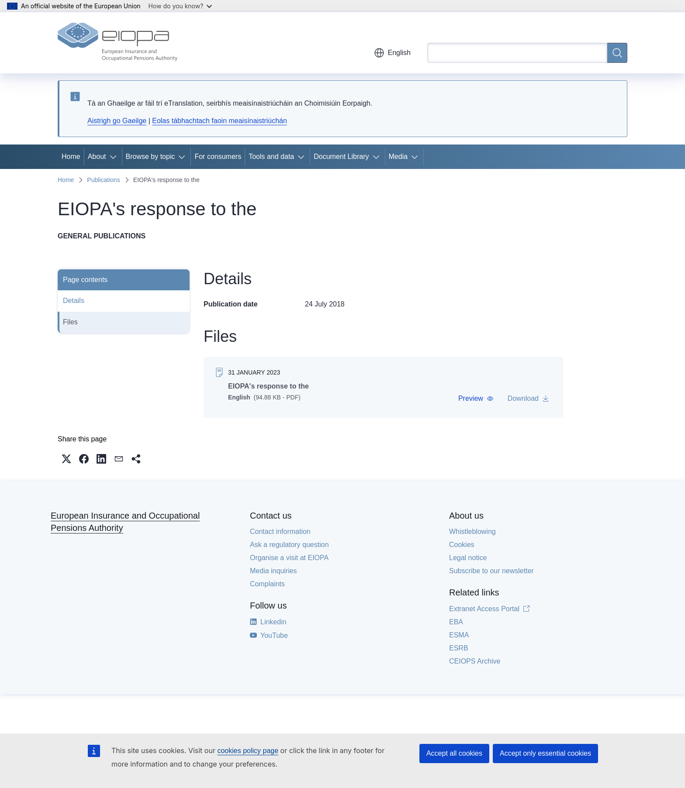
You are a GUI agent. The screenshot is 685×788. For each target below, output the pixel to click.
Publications (103, 179)
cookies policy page (247, 750)
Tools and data (271, 156)
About (97, 156)
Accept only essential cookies (545, 753)
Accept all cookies (454, 753)
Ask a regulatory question (289, 544)
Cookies (461, 544)
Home (71, 156)
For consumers (217, 156)
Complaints (267, 584)
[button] (476, 398)
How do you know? (180, 6)
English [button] (392, 53)
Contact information (280, 531)
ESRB (458, 648)
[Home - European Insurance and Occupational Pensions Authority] (117, 43)
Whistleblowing (472, 531)
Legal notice (468, 557)
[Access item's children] (115, 157)
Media (398, 156)
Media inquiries (273, 571)
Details (73, 300)
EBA (456, 622)
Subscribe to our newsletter (491, 571)
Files (70, 322)
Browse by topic (150, 156)
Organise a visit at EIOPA (289, 557)
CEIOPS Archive (474, 661)
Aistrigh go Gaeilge (116, 120)
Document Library (341, 156)
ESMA (459, 635)
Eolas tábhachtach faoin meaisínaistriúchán (219, 120)
